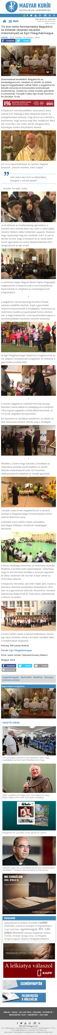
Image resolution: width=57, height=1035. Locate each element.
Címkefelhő (9, 918)
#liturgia (48, 677)
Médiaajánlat (18, 1032)
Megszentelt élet (17, 1015)
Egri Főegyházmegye (20, 650)
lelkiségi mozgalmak (33, 933)
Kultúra (44, 1015)
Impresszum (8, 1032)
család (42, 922)
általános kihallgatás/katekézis (35, 938)
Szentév (7, 935)
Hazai (4, 37)
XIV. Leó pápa (25, 1012)
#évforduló (26, 677)
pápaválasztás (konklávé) (15, 923)
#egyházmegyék (10, 677)
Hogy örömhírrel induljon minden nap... (17, 880)
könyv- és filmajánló (37, 935)
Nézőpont (33, 1015)
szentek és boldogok (24, 926)
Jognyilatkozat (29, 1032)
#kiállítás (38, 677)
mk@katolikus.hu (21, 1030)
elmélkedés (9, 926)
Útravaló (16, 935)
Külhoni (37, 1012)
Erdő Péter (14, 929)
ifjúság (24, 935)
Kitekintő (47, 1012)
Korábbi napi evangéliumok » (43, 912)
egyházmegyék (28, 929)
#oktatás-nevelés (11, 680)
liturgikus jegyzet (12, 938)
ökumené (18, 932)
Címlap (7, 1012)
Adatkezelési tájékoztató (44, 1032)
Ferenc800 (32, 923)
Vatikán (47, 933)
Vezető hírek (11, 722)
